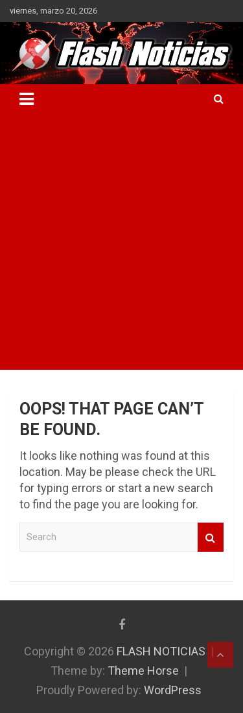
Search (211, 537)
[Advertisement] (121, 241)
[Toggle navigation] (26, 99)
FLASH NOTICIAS (161, 651)
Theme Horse (143, 670)
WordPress (173, 690)
